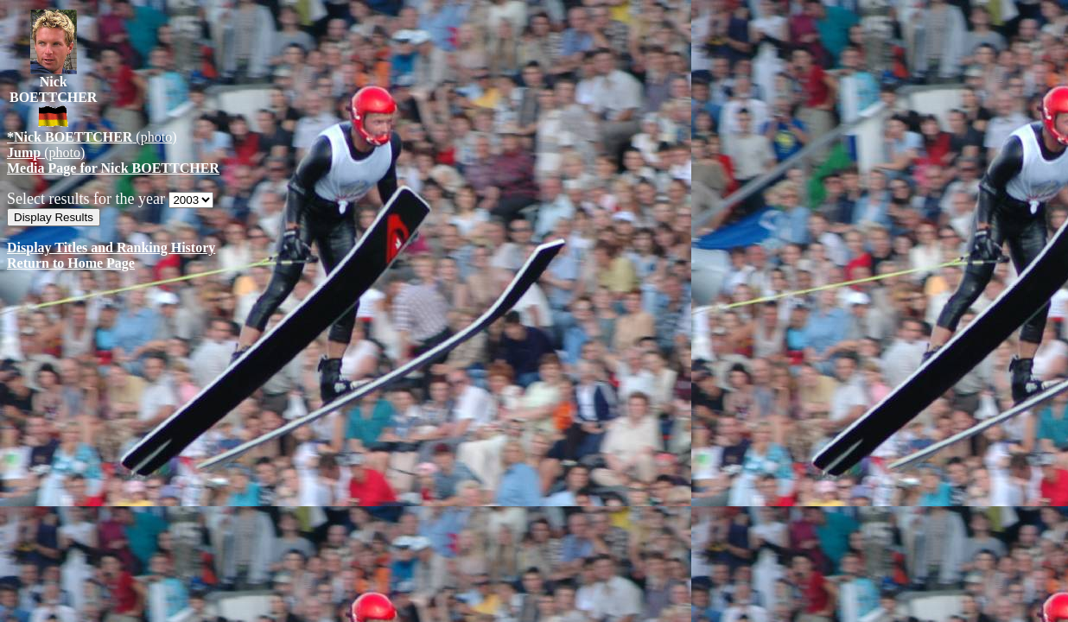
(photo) (91, 137)
